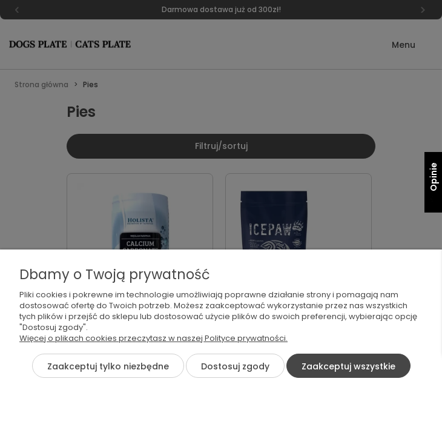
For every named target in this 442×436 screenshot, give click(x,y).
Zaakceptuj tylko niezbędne (108, 366)
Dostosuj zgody (235, 366)
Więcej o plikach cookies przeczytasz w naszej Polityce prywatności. (153, 338)
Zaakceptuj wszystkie (348, 366)
